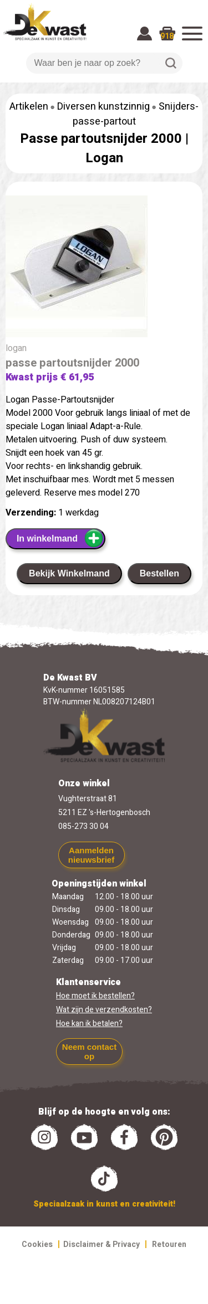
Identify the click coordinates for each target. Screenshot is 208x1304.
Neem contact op (89, 1051)
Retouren (169, 1244)
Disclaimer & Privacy (101, 1244)
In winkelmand (60, 538)
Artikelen (28, 106)
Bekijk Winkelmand (69, 573)
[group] (104, 268)
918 (167, 36)
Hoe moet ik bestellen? (95, 996)
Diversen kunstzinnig (103, 106)
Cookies (37, 1244)
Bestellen (159, 573)
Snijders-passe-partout (136, 114)
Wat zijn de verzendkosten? (104, 1010)
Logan (104, 158)
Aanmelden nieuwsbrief (91, 855)
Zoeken (171, 63)
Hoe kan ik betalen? (89, 1023)
